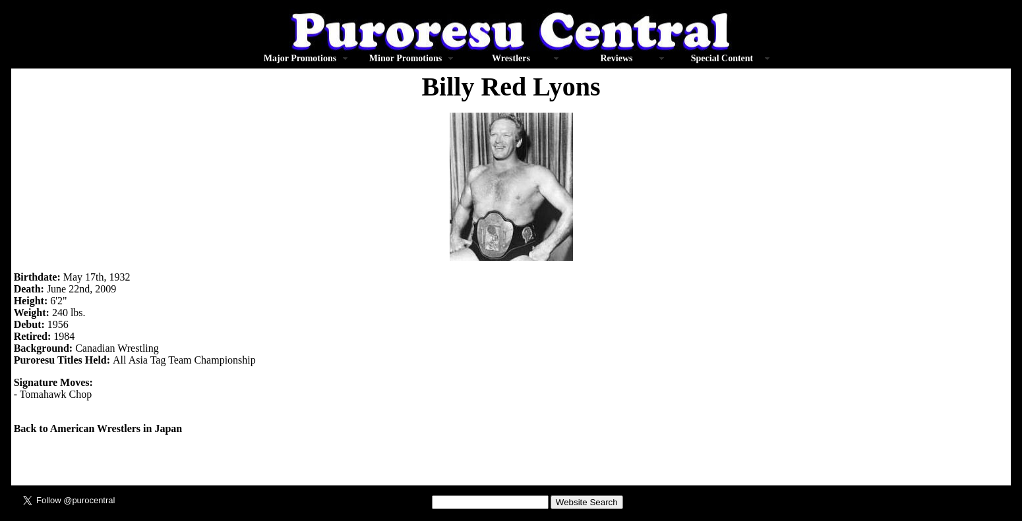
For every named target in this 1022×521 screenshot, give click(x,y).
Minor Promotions (405, 58)
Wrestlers (511, 58)
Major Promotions (300, 58)
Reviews (617, 58)
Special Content (722, 58)
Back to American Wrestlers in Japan (98, 428)
